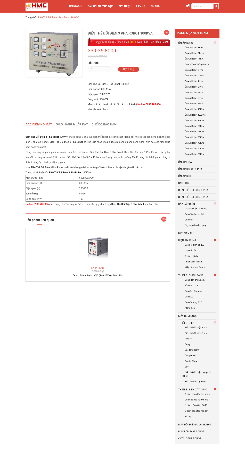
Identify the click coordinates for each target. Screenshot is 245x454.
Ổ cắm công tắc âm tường (197, 394)
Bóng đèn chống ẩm (195, 280)
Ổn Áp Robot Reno (194, 58)
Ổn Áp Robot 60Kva (194, 154)
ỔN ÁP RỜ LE (185, 176)
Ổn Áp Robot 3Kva (194, 92)
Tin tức (155, 6)
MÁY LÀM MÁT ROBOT (191, 431)
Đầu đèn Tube (192, 285)
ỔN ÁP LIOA (185, 162)
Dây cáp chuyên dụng (195, 225)
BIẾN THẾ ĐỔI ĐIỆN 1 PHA (193, 190)
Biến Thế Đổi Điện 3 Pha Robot (42, 136)
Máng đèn (190, 308)
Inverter (188, 338)
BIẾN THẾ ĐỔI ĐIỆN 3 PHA (193, 197)
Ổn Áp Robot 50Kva (194, 148)
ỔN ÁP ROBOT (186, 43)
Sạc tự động (191, 361)
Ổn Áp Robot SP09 (194, 47)
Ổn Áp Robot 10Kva (194, 109)
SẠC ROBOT (185, 183)
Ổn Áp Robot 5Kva (194, 98)
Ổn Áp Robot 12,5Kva (195, 115)
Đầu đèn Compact (194, 291)
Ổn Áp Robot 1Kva (194, 81)
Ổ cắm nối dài (191, 256)
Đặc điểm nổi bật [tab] (39, 124)
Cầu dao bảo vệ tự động (196, 399)
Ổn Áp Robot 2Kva (194, 86)
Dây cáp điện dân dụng (196, 208)
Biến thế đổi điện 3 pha (196, 333)
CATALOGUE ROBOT (189, 438)
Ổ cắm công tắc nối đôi (196, 405)
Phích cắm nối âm (194, 261)
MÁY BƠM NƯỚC (188, 316)
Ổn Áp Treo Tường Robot (197, 64)
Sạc (187, 366)
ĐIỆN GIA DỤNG (187, 240)
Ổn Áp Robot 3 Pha (194, 70)
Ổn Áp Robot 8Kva (194, 103)
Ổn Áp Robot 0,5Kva (194, 75)
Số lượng (94, 63)
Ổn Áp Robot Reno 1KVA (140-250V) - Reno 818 (98, 275)
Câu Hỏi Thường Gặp (100, 6)
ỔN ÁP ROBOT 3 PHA (190, 169)
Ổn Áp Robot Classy (194, 53)
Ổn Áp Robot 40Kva (194, 143)
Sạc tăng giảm (192, 350)
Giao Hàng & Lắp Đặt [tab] (72, 124)
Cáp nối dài (190, 250)
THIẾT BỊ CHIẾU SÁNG (190, 275)
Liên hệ (140, 6)
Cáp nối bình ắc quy (194, 245)
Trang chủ (75, 6)
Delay (187, 344)
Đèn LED (189, 296)
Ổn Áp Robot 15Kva (194, 120)
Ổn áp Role (190, 355)
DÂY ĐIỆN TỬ (185, 233)
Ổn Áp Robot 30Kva (194, 137)
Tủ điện (188, 416)
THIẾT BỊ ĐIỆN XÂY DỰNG (192, 389)
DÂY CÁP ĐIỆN (186, 203)
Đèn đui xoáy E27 (193, 302)
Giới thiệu (124, 6)
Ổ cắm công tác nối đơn (196, 411)
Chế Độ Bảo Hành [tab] (105, 124)
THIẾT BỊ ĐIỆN (186, 322)
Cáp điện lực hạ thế (194, 214)
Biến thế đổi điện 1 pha (196, 327)
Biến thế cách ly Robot (196, 381)
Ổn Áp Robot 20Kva (194, 126)
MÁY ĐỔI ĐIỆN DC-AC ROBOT (194, 424)
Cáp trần (189, 219)
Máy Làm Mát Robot (195, 267)
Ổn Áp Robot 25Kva (194, 131)
